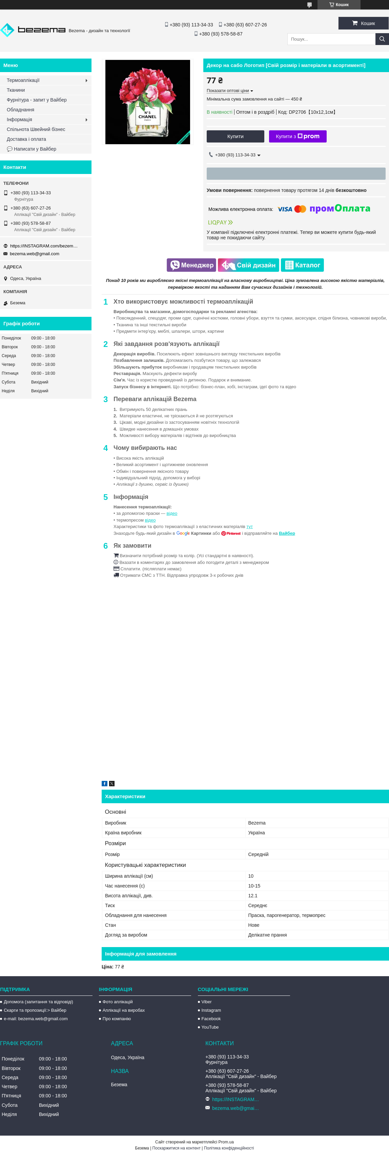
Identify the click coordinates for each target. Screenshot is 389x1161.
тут (249, 526)
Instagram (211, 1010)
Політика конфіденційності (229, 1148)
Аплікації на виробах (124, 1010)
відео (171, 513)
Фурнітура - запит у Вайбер (37, 100)
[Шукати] (382, 39)
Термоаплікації (23, 80)
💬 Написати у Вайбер (31, 149)
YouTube (210, 1027)
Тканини (16, 90)
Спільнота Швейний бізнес (36, 129)
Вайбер (287, 533)
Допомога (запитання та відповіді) (38, 1001)
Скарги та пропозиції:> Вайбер (35, 1010)
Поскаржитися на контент (176, 1148)
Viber (207, 1001)
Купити (235, 136)
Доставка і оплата (26, 139)
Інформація (19, 119)
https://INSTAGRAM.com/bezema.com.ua (44, 245)
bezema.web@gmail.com (34, 253)
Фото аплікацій (118, 1001)
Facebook (211, 1018)
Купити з (298, 136)
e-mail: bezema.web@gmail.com (36, 1018)
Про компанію (117, 1018)
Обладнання (20, 109)
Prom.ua (226, 1142)
